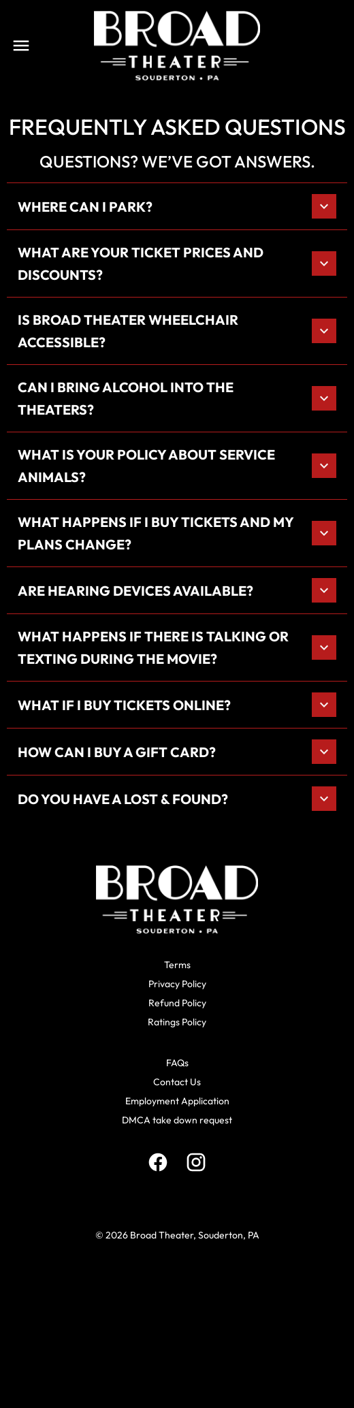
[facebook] (158, 1162)
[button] (177, 206)
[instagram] (196, 1162)
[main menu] (21, 45)
